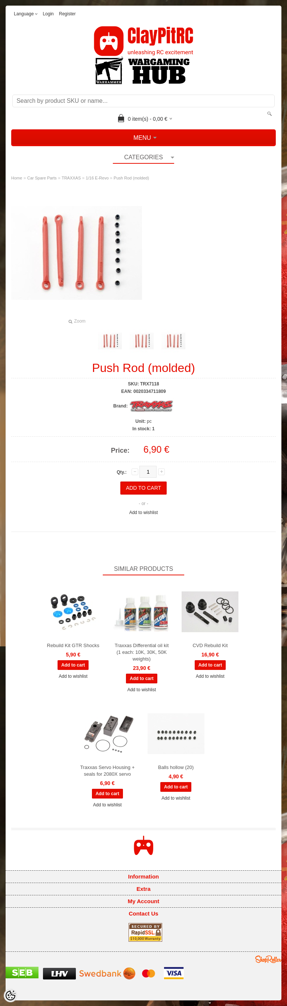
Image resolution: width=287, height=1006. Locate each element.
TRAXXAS (71, 178)
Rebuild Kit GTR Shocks (73, 645)
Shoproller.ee (268, 959)
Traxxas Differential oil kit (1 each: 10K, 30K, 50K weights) (142, 652)
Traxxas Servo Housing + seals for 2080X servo (107, 771)
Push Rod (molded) (131, 178)
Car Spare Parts (42, 178)
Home (16, 178)
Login (48, 13)
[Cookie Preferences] (10, 995)
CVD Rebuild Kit (210, 645)
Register (67, 13)
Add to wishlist (143, 512)
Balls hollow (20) (176, 767)
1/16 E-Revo (97, 178)
